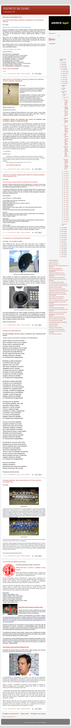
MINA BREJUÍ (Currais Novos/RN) (56, 329)
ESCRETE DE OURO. (16, 8)
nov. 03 (65, 171)
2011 (62, 227)
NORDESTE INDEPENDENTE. (12, 331)
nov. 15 (65, 194)
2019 (62, 243)
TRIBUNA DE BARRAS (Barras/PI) (56, 273)
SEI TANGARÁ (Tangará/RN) (55, 268)
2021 (62, 247)
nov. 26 (65, 215)
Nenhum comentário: (26, 73)
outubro (64, 88)
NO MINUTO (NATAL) (54, 324)
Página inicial (24, 713)
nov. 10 (65, 184)
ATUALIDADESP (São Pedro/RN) (56, 282)
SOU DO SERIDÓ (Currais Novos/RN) (57, 318)
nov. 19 (65, 202)
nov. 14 (65, 192)
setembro (64, 85)
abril (63, 75)
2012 (62, 229)
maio (63, 77)
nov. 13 (65, 190)
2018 (62, 241)
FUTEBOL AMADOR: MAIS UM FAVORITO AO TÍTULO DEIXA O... (65, 111)
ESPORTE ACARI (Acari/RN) (55, 287)
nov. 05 (65, 175)
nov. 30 (65, 221)
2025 (62, 254)
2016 (62, 237)
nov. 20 (65, 204)
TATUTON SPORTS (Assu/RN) (56, 320)
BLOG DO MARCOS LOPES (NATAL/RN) (58, 285)
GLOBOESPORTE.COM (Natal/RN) (57, 277)
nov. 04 (65, 173)
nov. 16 (65, 196)
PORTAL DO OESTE (53, 264)
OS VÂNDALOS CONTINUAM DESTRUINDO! (16, 238)
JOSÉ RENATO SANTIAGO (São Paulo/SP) (58, 290)
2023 (62, 250)
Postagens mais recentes (10, 713)
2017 (62, 239)
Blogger (44, 722)
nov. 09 (65, 182)
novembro (64, 91)
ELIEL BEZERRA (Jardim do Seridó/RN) (58, 322)
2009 (62, 66)
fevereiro (64, 71)
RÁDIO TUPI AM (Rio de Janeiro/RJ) (57, 289)
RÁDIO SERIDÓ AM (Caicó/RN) (56, 298)
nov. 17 (65, 198)
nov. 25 (65, 213)
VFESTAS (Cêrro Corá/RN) (55, 333)
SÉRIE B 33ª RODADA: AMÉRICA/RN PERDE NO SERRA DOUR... (65, 139)
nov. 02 (65, 97)
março (64, 73)
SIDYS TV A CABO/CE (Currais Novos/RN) (58, 300)
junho (63, 79)
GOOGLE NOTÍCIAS (53, 262)
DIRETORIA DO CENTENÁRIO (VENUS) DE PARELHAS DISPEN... (65, 152)
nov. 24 (65, 211)
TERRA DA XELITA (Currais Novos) (57, 317)
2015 (62, 235)
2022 (62, 248)
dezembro (64, 224)
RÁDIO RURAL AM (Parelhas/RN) (56, 296)
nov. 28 (65, 219)
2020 (62, 245)
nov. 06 (65, 177)
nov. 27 (65, 217)
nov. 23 (65, 210)
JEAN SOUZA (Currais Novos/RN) (56, 307)
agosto (64, 83)
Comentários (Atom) (11, 716)
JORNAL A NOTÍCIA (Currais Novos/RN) (58, 312)
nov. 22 (65, 208)
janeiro (64, 69)
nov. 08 (65, 181)
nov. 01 (65, 94)
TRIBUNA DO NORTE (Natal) (55, 327)
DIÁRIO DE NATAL (53, 325)
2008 (62, 64)
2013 (62, 231)
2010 (62, 68)
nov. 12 (65, 188)
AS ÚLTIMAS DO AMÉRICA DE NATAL (14, 562)
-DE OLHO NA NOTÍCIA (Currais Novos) (58, 283)
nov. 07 (65, 179)
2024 (62, 252)
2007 (62, 62)
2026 (62, 256)
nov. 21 (65, 206)
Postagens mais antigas (38, 713)
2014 (62, 233)
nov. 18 (65, 200)
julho (63, 81)
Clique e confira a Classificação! (11, 68)
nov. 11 (65, 186)
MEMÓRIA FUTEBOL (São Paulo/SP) (57, 292)
